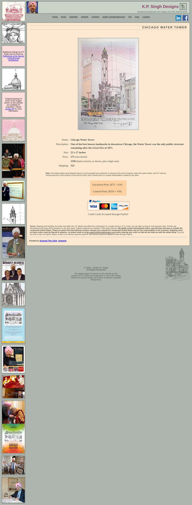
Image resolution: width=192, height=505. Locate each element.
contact (146, 17)
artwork (84, 17)
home (55, 17)
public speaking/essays (114, 17)
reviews (95, 17)
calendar (73, 17)
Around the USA (48, 241)
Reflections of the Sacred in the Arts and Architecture (13, 58)
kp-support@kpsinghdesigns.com (100, 232)
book (63, 17)
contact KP (9, 109)
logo (137, 17)
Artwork (62, 241)
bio (130, 17)
